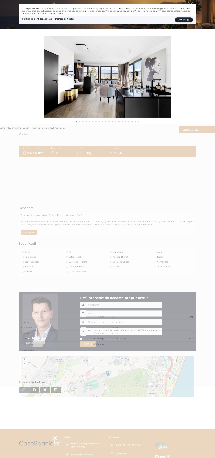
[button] (76, 121)
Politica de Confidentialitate (37, 19)
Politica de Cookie (64, 19)
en (192, 3)
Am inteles (184, 20)
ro (188, 3)
